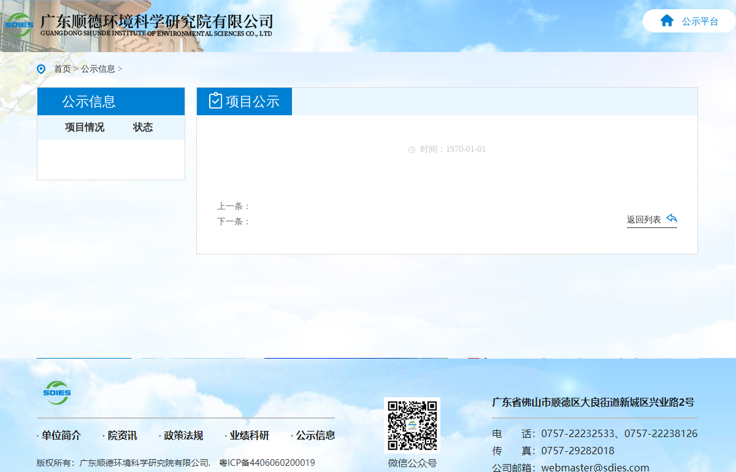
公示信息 (98, 69)
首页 (62, 69)
